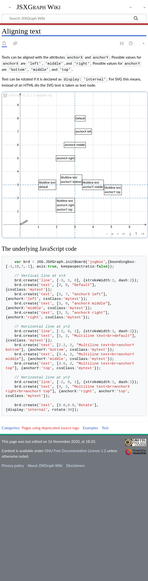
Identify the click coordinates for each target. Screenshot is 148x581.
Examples (90, 426)
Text (105, 426)
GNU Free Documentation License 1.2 (75, 449)
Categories (10, 426)
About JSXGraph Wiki (44, 463)
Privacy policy (13, 463)
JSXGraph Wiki (39, 7)
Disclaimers (75, 463)
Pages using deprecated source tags (50, 426)
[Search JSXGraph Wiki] (74, 18)
